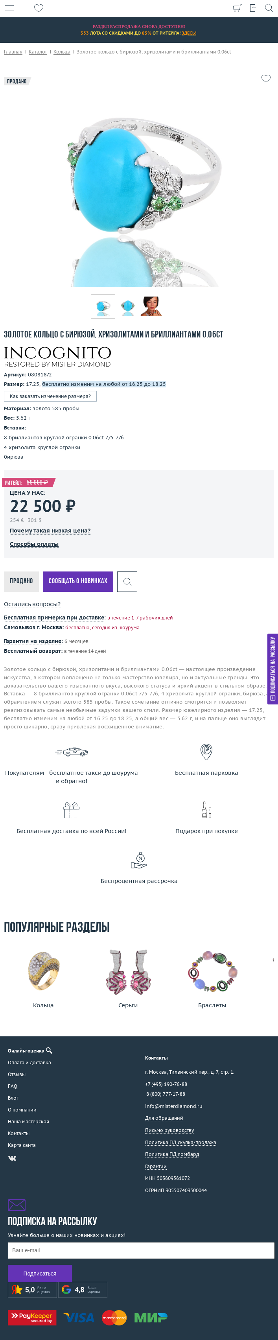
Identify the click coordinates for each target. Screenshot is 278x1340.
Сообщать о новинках (78, 581)
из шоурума (126, 627)
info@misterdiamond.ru (174, 1106)
